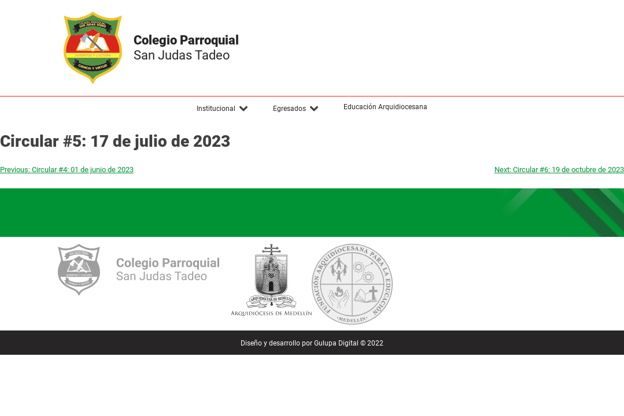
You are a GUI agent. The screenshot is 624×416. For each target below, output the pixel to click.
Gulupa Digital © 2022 (348, 343)
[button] (223, 108)
